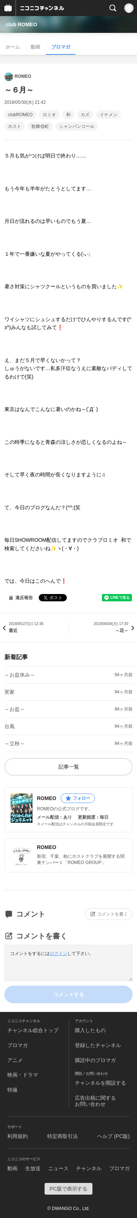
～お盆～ (14, 709)
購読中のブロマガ (95, 1060)
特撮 (12, 1090)
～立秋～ (14, 743)
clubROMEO (20, 115)
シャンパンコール (76, 126)
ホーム (12, 47)
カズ (85, 115)
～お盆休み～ (19, 674)
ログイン (58, 953)
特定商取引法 (62, 1136)
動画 (35, 47)
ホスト (14, 126)
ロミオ (49, 115)
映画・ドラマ (22, 1075)
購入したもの (90, 1030)
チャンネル (89, 1168)
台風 (9, 726)
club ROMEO (21, 24)
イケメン (108, 115)
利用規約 (17, 1136)
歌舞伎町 (40, 126)
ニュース (58, 1168)
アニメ (15, 1060)
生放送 (33, 1168)
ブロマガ (60, 47)
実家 (9, 691)
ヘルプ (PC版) (113, 1136)
